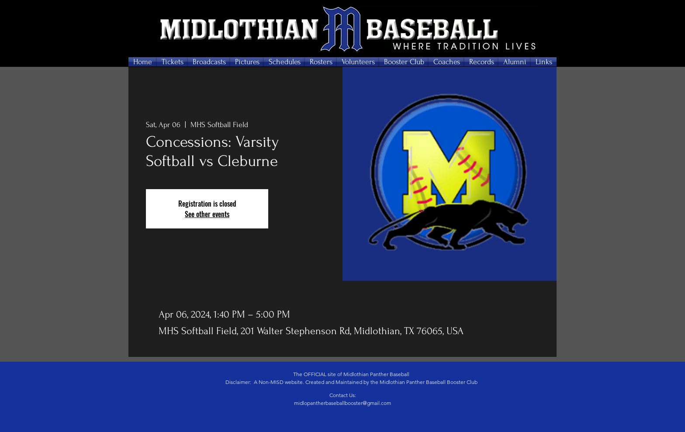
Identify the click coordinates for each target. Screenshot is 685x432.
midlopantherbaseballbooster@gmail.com (342, 403)
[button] (172, 61)
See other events (207, 214)
